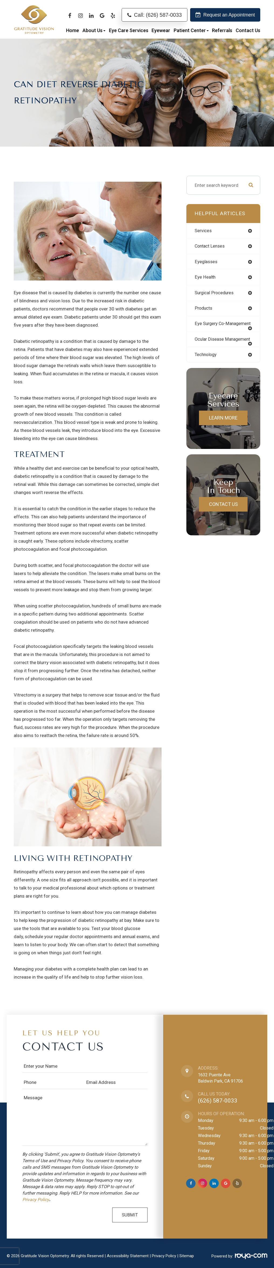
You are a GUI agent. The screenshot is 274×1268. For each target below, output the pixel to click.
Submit (130, 1215)
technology (206, 365)
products (204, 309)
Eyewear (161, 30)
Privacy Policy (36, 1199)
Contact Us (248, 30)
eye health (205, 277)
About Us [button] (94, 30)
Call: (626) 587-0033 (158, 15)
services (203, 231)
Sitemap (186, 1255)
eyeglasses (206, 262)
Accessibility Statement (128, 1255)
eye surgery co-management (211, 327)
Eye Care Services (128, 30)
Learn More (223, 429)
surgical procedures (215, 293)
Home (72, 30)
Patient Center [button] (191, 30)
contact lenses (211, 246)
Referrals (222, 30)
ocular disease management (210, 348)
